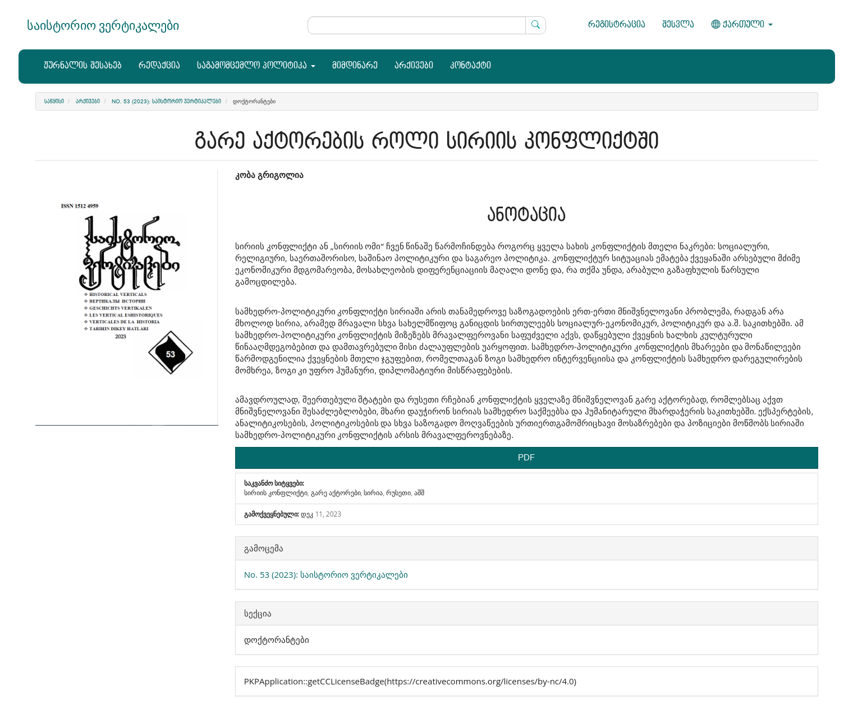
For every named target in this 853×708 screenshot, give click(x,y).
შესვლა (678, 25)
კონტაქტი (470, 66)
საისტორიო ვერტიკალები (103, 24)
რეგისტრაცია (616, 25)
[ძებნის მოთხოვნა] (427, 25)
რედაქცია (159, 66)
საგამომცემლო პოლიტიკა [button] (256, 66)
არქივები (414, 66)
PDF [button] (526, 458)
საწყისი (54, 101)
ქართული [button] (742, 25)
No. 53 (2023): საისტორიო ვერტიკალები (166, 101)
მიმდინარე (355, 66)
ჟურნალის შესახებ (83, 66)
